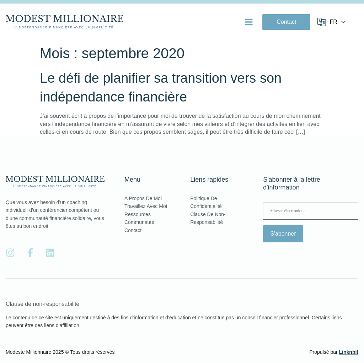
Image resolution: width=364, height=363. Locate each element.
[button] (248, 22)
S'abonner (283, 234)
